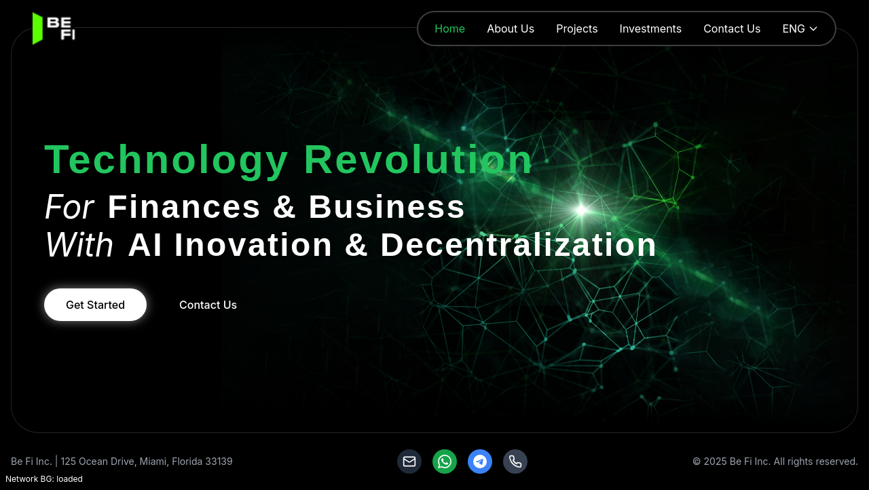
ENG (800, 28)
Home (449, 28)
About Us (510, 28)
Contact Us (731, 28)
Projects (576, 28)
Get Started (95, 305)
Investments (651, 28)
